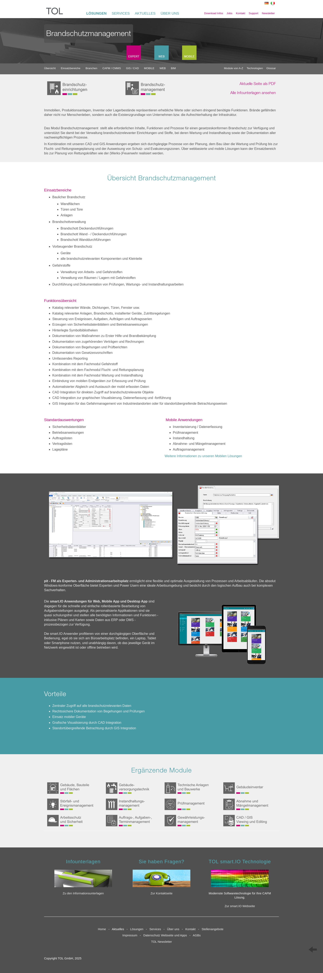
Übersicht (50, 68)
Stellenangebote (213, 929)
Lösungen (136, 929)
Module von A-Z (233, 68)
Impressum (129, 935)
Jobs (229, 13)
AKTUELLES (145, 13)
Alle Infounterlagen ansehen (253, 93)
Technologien (255, 68)
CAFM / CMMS (111, 68)
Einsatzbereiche (70, 68)
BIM (173, 68)
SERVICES (121, 13)
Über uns (173, 929)
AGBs (197, 935)
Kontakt (240, 13)
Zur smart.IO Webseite (240, 906)
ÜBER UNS (170, 13)
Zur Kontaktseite (162, 893)
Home (102, 929)
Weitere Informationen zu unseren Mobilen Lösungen (203, 456)
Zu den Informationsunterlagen (83, 893)
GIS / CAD (132, 68)
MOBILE (149, 68)
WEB (162, 68)
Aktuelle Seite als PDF (258, 84)
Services (156, 929)
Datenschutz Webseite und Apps (165, 935)
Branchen (91, 68)
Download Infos (213, 13)
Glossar (271, 68)
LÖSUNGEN (96, 13)
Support (253, 13)
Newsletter (268, 13)
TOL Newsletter (161, 941)
